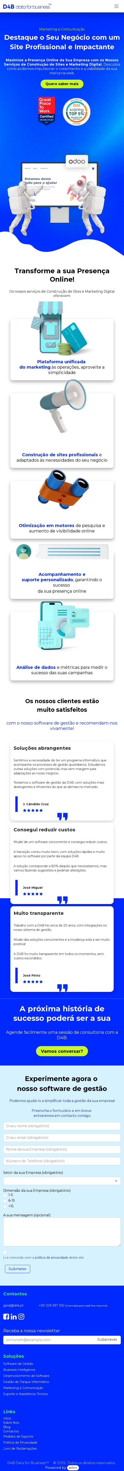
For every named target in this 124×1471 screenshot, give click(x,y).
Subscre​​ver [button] (107, 1339)
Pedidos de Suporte (18, 1436)
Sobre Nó (10, 1423)
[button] (17, 1269)
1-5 (10, 1195)
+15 (11, 1206)
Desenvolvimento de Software (26, 1376)
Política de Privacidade (20, 1442)
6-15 (11, 1200)
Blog (6, 1427)
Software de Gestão (18, 1364)
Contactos (11, 1431)
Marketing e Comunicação (23, 1388)
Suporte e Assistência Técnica (25, 1394)
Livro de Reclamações (20, 1448)
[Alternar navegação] (116, 6)
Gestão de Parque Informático (26, 1382)
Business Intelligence (19, 1370)
